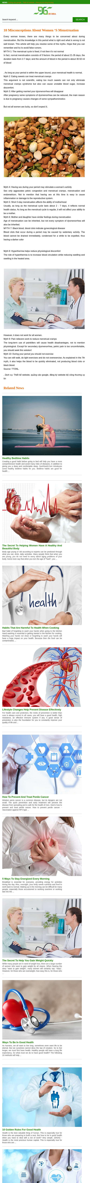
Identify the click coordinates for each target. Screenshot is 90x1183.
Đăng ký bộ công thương (45, 2)
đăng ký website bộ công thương (66, 375)
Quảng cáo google (14, 2)
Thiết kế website (28, 2)
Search (80, 19)
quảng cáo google (39, 375)
